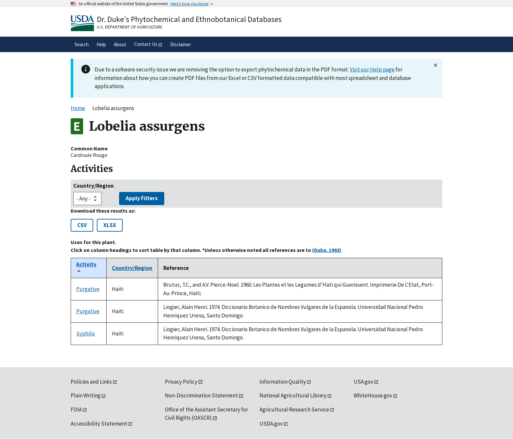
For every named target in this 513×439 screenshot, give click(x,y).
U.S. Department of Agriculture (130, 27)
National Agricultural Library (293, 395)
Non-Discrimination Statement (201, 395)
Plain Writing (85, 395)
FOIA (76, 409)
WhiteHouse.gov (373, 395)
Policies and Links (91, 381)
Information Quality (282, 381)
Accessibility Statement (99, 423)
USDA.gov (271, 423)
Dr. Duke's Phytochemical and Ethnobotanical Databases (189, 19)
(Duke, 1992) (326, 250)
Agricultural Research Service (294, 409)
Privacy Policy (181, 381)
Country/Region (93, 185)
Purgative (87, 289)
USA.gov (363, 381)
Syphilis (85, 333)
